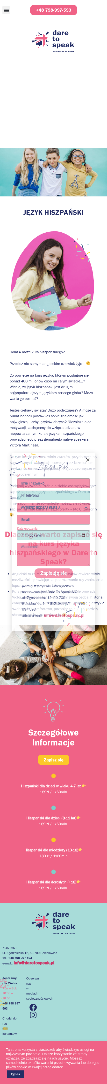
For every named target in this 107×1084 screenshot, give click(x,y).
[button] (88, 460)
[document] (53, 542)
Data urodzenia (27, 528)
